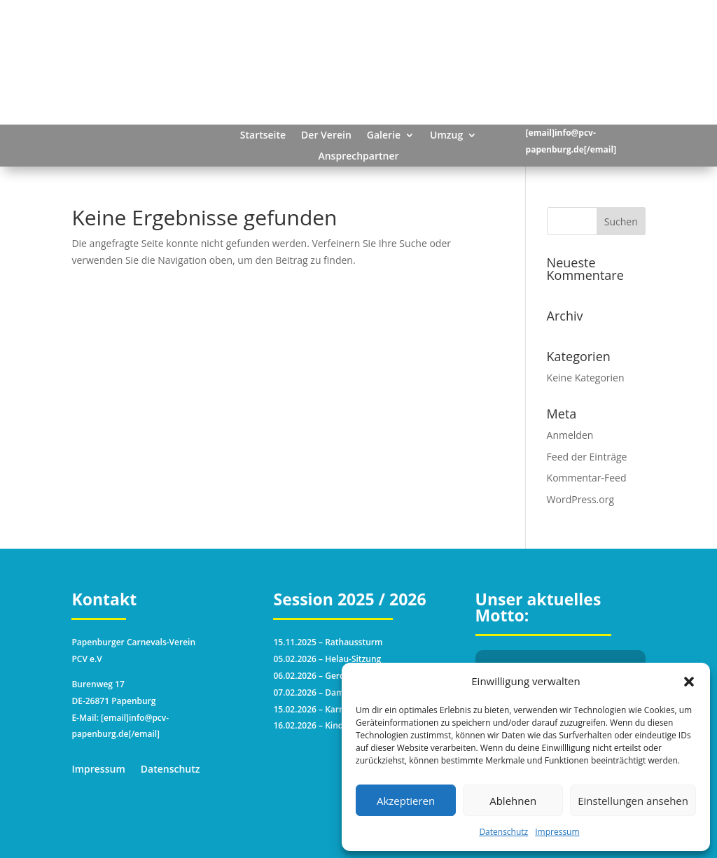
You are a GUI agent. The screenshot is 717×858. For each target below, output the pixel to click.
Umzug (446, 135)
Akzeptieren (406, 801)
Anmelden (570, 435)
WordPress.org (580, 499)
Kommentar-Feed (587, 477)
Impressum (557, 832)
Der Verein (326, 135)
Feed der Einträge (587, 456)
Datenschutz (503, 832)
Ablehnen (512, 801)
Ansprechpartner (358, 156)
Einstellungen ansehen (633, 801)
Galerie (384, 135)
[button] (689, 682)
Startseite (263, 135)
